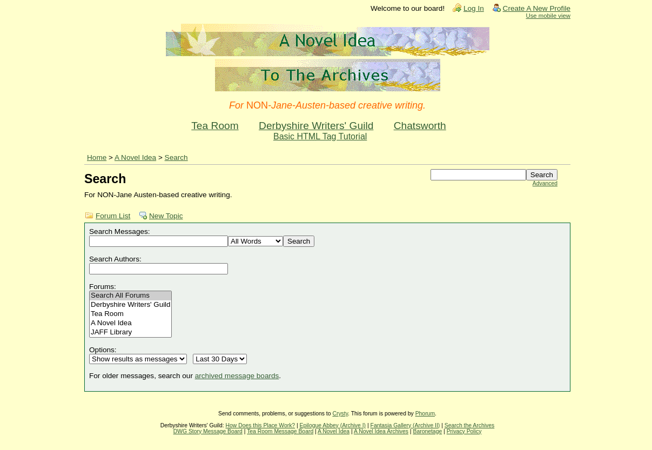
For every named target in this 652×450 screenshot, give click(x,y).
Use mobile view (548, 15)
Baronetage (427, 431)
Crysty (340, 414)
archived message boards (237, 376)
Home (96, 157)
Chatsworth (420, 125)
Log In (473, 8)
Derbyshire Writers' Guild (316, 125)
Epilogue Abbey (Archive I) (333, 425)
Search (176, 157)
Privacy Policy (464, 431)
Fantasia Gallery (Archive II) (405, 425)
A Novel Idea (135, 157)
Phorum (425, 414)
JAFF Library (130, 332)
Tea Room (214, 125)
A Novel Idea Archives (381, 431)
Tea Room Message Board (280, 431)
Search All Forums (130, 295)
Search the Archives (469, 425)
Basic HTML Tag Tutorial (320, 136)
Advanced (545, 183)
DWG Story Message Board (208, 431)
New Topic (166, 216)
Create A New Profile (536, 8)
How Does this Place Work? (260, 425)
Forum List (113, 216)
